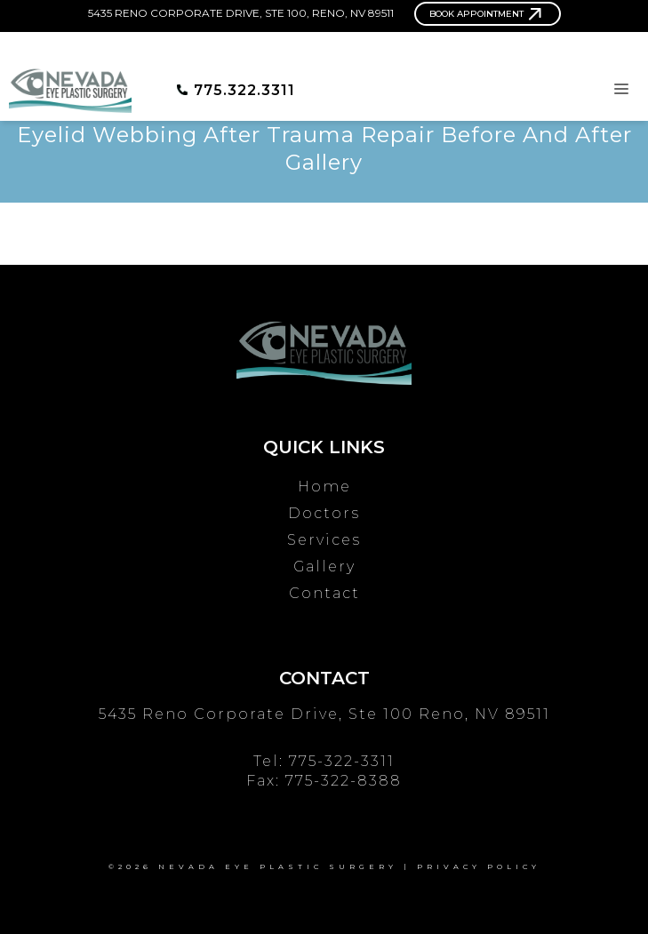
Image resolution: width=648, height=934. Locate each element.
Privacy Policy (478, 866)
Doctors (324, 513)
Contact (324, 593)
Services (324, 539)
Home (324, 486)
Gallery (324, 566)
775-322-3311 (342, 761)
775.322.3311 (244, 90)
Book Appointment (476, 14)
